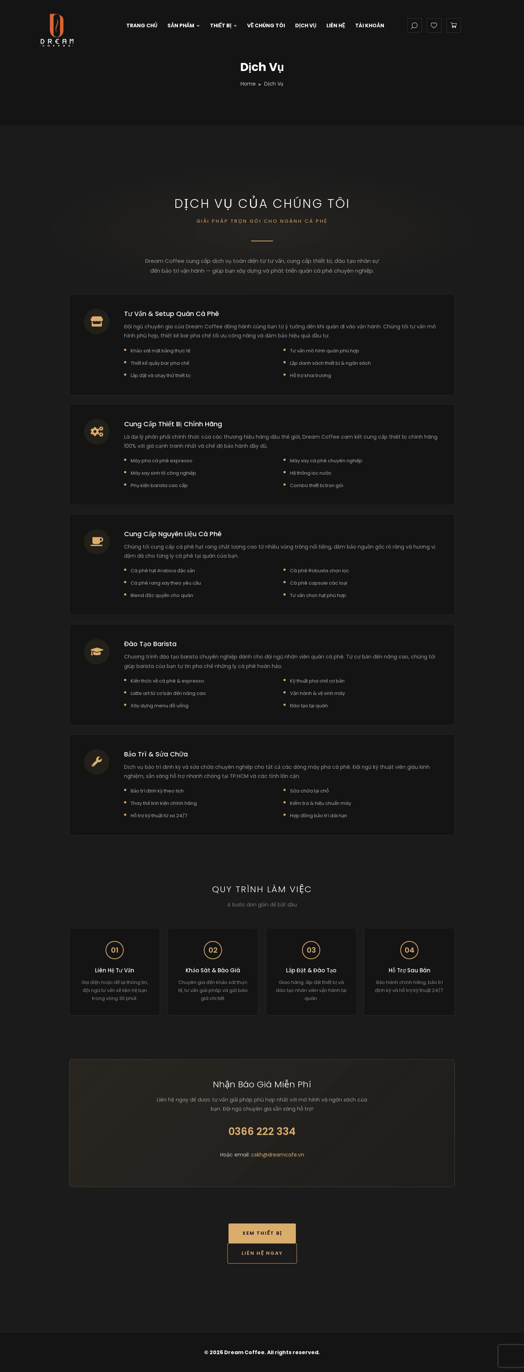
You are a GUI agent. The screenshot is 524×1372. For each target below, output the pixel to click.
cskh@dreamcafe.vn (277, 1154)
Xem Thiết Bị (262, 1233)
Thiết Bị (223, 25)
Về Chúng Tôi (266, 25)
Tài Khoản (369, 25)
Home (248, 83)
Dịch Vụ (305, 25)
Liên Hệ (335, 25)
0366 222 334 (262, 1131)
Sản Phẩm (183, 25)
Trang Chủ (141, 25)
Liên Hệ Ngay (262, 1253)
